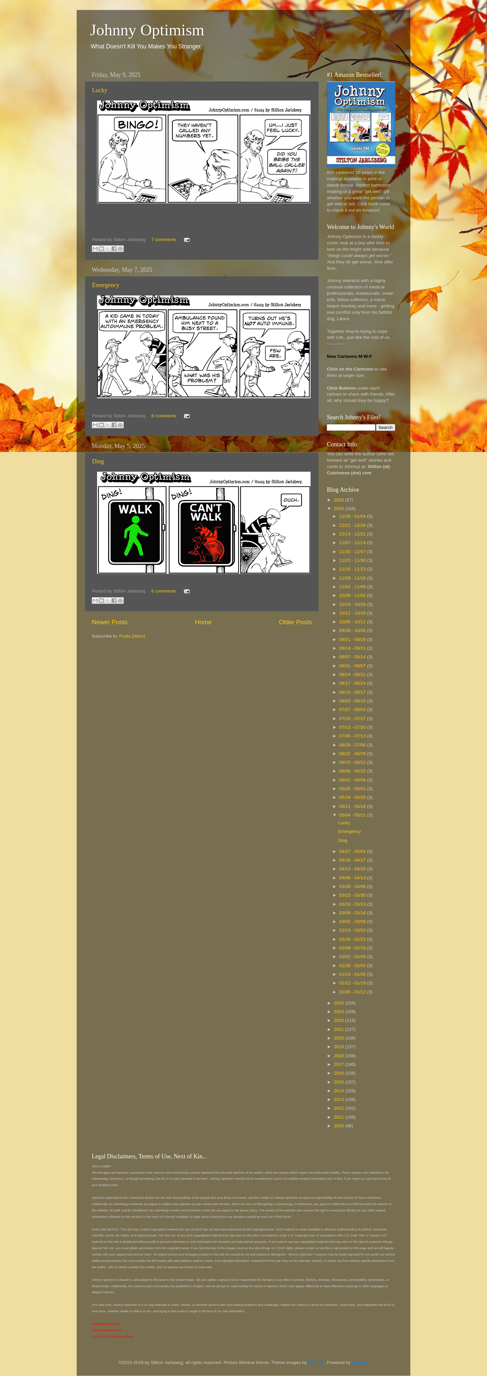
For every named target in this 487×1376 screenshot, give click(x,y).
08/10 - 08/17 (353, 692)
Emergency (105, 285)
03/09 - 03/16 (353, 912)
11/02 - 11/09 (353, 586)
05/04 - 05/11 (353, 815)
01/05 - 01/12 (353, 991)
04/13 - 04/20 (353, 868)
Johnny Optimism (147, 30)
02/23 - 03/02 (353, 930)
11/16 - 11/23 (353, 568)
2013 (339, 1099)
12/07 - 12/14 (353, 542)
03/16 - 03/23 (353, 904)
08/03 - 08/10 (353, 700)
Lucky (99, 90)
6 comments (163, 591)
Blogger (359, 1362)
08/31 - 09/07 (353, 665)
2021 (339, 1029)
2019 (339, 1046)
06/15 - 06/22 (353, 762)
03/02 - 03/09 (353, 921)
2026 (339, 499)
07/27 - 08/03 (353, 709)
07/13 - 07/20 (353, 727)
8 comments (163, 415)
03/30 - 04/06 (353, 886)
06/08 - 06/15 (353, 770)
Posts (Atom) (132, 636)
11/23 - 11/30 (353, 560)
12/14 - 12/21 (353, 533)
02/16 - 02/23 (353, 939)
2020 (339, 1038)
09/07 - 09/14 (353, 656)
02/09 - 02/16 (353, 947)
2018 (339, 1055)
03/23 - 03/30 (353, 895)
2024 (339, 1002)
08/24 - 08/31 (353, 674)
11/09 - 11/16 (353, 578)
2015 (339, 1082)
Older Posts (295, 622)
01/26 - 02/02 (353, 965)
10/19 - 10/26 (353, 604)
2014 (339, 1090)
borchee (316, 1362)
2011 (339, 1117)
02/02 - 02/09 (353, 956)
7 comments (163, 239)
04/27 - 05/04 (353, 851)
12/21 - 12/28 (353, 525)
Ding (98, 461)
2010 (339, 1125)
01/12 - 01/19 (353, 982)
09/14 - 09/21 (353, 648)
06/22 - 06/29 (353, 753)
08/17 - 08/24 (353, 683)
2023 (339, 1011)
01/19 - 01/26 (353, 974)
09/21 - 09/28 (353, 639)
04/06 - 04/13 (353, 877)
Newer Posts (109, 622)
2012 (339, 1108)
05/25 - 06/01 (353, 788)
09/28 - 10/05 (353, 630)
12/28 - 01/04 (353, 516)
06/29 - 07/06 (353, 744)
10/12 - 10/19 (353, 613)
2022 (339, 1020)
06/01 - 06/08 (353, 779)
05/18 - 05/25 (353, 797)
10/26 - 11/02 (353, 595)
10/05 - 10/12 (353, 621)
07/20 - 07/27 (353, 718)
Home (203, 622)
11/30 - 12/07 (353, 551)
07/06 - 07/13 (353, 735)
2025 (339, 508)
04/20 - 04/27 (353, 860)
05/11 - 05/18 (353, 806)
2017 (339, 1064)
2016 (339, 1073)
